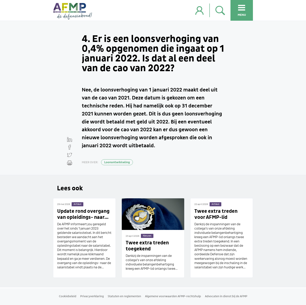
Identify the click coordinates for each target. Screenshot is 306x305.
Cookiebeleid (67, 296)
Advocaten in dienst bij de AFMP (226, 296)
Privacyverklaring (92, 296)
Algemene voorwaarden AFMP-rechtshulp (173, 296)
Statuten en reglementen (124, 296)
